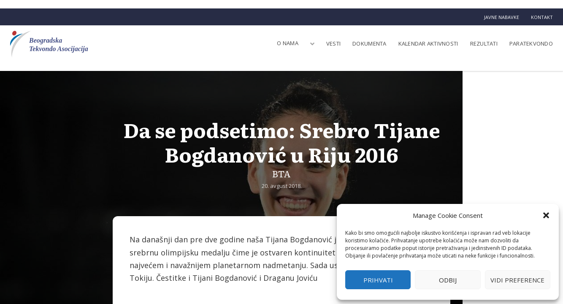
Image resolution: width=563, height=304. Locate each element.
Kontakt (542, 17)
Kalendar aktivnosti (428, 43)
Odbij (448, 280)
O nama (287, 43)
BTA (281, 173)
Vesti (333, 43)
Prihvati (378, 280)
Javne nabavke (501, 17)
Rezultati (484, 43)
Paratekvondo (531, 43)
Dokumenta (369, 43)
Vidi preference (517, 280)
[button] (546, 215)
